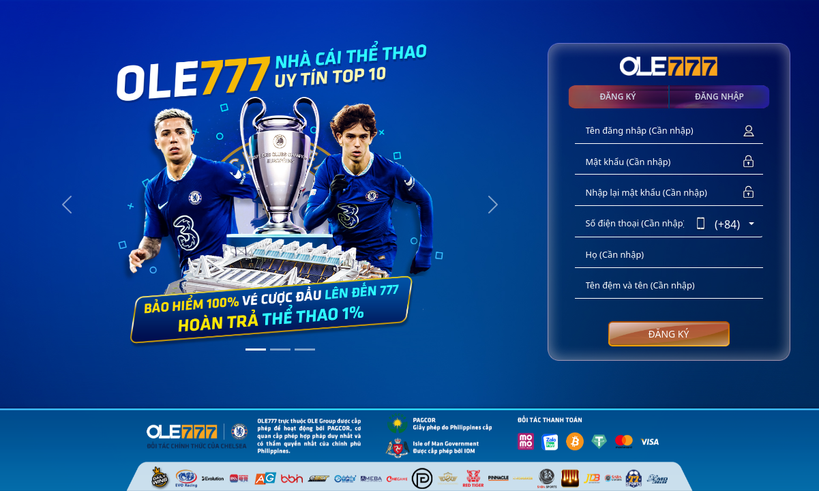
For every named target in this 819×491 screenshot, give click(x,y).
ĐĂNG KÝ (669, 333)
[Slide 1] (255, 349)
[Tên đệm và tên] (669, 286)
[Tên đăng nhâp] (655, 131)
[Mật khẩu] (655, 162)
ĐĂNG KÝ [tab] (618, 96)
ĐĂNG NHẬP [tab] (719, 96)
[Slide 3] (305, 349)
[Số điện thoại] (635, 224)
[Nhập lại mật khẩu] (655, 192)
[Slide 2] (280, 349)
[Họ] (669, 255)
